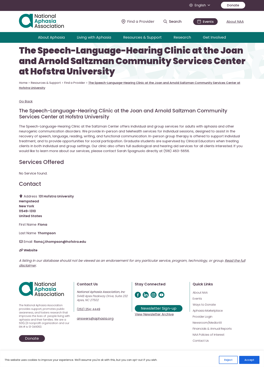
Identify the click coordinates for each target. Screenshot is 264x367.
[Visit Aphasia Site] (45, 21)
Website (30, 250)
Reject (228, 360)
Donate (233, 5)
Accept (249, 360)
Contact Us (201, 341)
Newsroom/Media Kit (207, 323)
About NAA (235, 21)
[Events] (205, 21)
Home (23, 83)
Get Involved (214, 37)
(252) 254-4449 (88, 309)
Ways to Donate (204, 305)
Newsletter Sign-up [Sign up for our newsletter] (158, 308)
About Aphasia (51, 37)
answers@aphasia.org (95, 318)
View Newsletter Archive (154, 314)
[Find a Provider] (138, 21)
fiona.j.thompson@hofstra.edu (60, 241)
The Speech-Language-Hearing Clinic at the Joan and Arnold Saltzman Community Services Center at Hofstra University (132, 61)
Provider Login (202, 317)
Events (197, 299)
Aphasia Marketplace (208, 311)
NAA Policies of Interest (208, 335)
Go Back (26, 101)
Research (182, 37)
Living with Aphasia (94, 37)
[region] (132, 358)
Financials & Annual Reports (212, 329)
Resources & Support (142, 37)
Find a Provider (74, 83)
